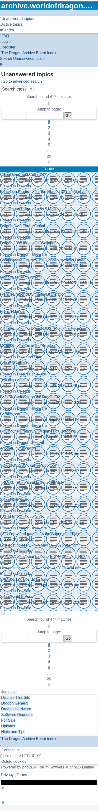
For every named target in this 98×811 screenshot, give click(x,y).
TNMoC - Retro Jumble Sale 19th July (32, 482)
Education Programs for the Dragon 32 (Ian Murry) (42, 192)
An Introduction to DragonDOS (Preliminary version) (43, 328)
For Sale (24, 494)
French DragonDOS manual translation (33, 294)
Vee (25, 488)
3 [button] (49, 133)
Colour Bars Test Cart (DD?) (23, 175)
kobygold (29, 437)
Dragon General (30, 443)
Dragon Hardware (32, 254)
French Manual (12, 311)
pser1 (26, 454)
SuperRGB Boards (16, 500)
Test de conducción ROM (21, 380)
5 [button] (49, 145)
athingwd (29, 420)
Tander (27, 249)
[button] (49, 103)
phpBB (28, 767)
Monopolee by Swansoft (20, 277)
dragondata (31, 180)
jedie (26, 351)
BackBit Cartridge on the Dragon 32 (30, 397)
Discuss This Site (31, 374)
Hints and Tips (29, 357)
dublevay (29, 505)
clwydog (28, 368)
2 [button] (49, 128)
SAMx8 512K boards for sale (24, 579)
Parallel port (10, 414)
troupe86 (29, 403)
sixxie (26, 585)
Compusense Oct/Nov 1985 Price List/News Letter (42, 260)
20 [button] (49, 156)
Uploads (24, 186)
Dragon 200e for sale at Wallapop (28, 243)
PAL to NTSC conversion (21, 517)
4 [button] (49, 139)
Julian (27, 522)
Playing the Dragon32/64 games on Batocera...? (40, 431)
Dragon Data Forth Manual (22, 226)
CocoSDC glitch (13, 363)
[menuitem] (17, 19)
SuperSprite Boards (16, 597)
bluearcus (30, 471)
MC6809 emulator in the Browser (28, 346)
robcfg (27, 300)
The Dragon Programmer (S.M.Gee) (30, 209)
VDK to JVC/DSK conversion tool (28, 465)
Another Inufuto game (18, 448)
